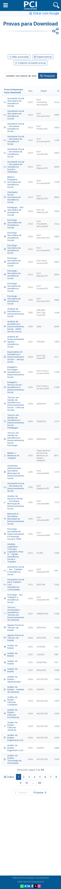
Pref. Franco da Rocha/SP (43, 372)
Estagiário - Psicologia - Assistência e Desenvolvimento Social (14, 372)
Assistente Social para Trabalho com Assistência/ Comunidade (14, 584)
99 (39, 782)
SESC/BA (41, 584)
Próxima (39, 792)
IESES (56, 166)
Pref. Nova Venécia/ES (42, 261)
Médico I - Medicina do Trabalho (11, 455)
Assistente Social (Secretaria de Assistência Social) (14, 102)
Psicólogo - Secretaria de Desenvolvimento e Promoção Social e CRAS (14, 534)
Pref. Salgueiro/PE (43, 487)
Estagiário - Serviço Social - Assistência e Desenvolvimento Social (14, 387)
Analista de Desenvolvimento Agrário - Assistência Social (14, 341)
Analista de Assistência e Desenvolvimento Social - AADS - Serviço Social (14, 326)
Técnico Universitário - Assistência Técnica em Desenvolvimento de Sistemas (14, 613)
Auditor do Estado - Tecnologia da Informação (12, 759)
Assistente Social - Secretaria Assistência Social (14, 127)
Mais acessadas (19, 56)
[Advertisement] (30, 42)
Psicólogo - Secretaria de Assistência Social (12, 262)
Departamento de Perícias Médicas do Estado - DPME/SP (44, 455)
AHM (39, 326)
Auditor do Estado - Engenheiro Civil (13, 748)
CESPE (57, 679)
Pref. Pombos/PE (42, 127)
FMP (56, 654)
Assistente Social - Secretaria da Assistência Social (14, 140)
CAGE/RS (41, 646)
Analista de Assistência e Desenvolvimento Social (14, 313)
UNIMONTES (42, 613)
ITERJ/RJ (41, 341)
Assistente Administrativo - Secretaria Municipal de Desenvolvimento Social (14, 471)
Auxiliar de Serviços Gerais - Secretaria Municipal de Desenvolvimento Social (14, 502)
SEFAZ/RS (41, 627)
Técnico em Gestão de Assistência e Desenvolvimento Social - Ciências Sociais (14, 403)
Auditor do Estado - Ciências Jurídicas (11, 726)
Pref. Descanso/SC (43, 114)
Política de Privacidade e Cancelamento (30, 878)
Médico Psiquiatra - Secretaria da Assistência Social (12, 182)
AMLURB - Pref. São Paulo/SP (41, 312)
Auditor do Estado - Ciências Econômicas (11, 713)
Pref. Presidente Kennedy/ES (42, 102)
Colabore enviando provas (30, 63)
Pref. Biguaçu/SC (42, 166)
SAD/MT (40, 689)
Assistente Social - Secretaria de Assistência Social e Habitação (14, 166)
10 (26, 782)
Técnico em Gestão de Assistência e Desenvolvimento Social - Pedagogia (14, 421)
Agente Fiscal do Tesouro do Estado (14, 627)
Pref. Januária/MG (43, 471)
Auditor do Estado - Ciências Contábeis (11, 701)
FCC (56, 357)
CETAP (57, 403)
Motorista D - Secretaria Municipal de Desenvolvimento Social (14, 518)
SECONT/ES (42, 679)
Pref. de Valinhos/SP (42, 211)
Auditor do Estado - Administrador (12, 679)
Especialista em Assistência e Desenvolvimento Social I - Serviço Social (14, 357)
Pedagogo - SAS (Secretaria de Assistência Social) (13, 211)
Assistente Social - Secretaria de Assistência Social (14, 153)
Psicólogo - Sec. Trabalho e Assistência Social (13, 598)
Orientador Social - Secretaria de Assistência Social (12, 197)
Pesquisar (47, 75)
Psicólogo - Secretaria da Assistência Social (12, 249)
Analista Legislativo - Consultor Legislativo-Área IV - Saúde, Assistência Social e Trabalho (13, 553)
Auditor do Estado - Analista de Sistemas (14, 689)
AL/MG (40, 553)
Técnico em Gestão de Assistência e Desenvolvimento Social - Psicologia (14, 439)
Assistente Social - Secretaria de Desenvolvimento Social (14, 487)
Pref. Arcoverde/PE (43, 140)
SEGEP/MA (42, 662)
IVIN (56, 570)
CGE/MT (41, 654)
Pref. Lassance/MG (43, 533)
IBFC (56, 455)
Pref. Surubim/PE (42, 152)
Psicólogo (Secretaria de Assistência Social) (12, 224)
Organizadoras (43, 56)
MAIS (56, 326)
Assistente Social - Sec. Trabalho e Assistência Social (14, 571)
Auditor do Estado (11, 646)
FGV (56, 646)
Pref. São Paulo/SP (41, 356)
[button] (5, 5)
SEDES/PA (41, 403)
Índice (9, 776)
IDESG (57, 262)
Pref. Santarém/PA (43, 570)
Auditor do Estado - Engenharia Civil (13, 737)
